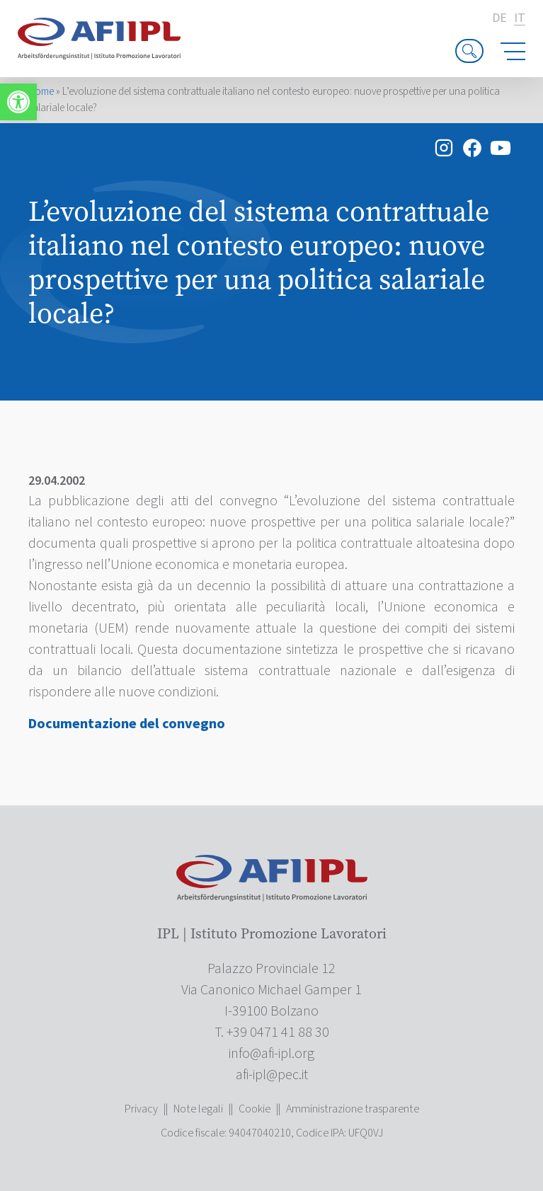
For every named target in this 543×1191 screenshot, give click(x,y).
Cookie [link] (254, 1109)
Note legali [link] (198, 1109)
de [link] (499, 18)
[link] (18, 102)
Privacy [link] (141, 1109)
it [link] (519, 18)
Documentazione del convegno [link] (126, 724)
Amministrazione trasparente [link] (352, 1109)
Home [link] (41, 91)
